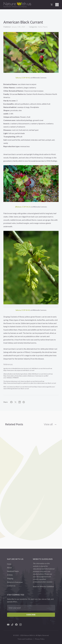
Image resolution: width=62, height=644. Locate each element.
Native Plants (43, 27)
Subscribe (31, 615)
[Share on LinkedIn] (19, 402)
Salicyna (18, 78)
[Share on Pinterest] (24, 402)
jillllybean (18, 207)
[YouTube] (8, 624)
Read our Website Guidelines (43, 586)
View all (48, 424)
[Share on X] (15, 402)
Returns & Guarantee (15, 582)
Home (9, 564)
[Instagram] (20, 624)
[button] (57, 4)
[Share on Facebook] (11, 402)
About (9, 568)
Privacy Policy (39, 639)
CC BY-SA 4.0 (25, 78)
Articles (10, 575)
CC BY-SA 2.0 (26, 207)
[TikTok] (12, 624)
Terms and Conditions (25, 639)
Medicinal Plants (13, 571)
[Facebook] (16, 624)
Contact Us (11, 586)
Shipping (10, 578)
